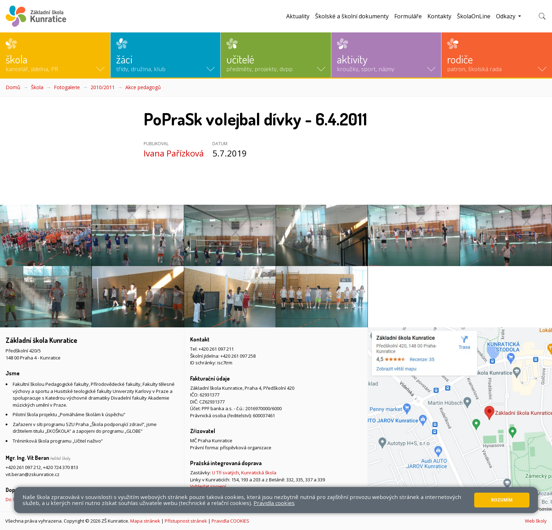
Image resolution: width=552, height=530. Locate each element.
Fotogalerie (67, 87)
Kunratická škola (258, 472)
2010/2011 (102, 87)
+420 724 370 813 (60, 467)
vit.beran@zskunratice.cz (32, 474)
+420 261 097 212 (23, 467)
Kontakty (439, 16)
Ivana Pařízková (174, 153)
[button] (55, 55)
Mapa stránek (145, 521)
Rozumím (502, 500)
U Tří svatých (225, 472)
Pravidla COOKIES (230, 521)
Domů (13, 87)
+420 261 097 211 (216, 349)
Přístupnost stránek (186, 521)
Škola (37, 87)
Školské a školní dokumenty (352, 16)
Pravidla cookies (274, 502)
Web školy (536, 521)
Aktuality (297, 16)
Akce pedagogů (143, 87)
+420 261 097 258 (238, 356)
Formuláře (408, 16)
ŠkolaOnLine (473, 16)
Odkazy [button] (506, 16)
